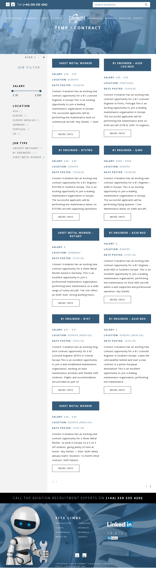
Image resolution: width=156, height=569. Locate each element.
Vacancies (57, 18)
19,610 (115, 534)
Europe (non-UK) (22, 120)
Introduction (14, 18)
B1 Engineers (21, 152)
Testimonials (95, 18)
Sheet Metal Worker (25, 157)
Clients (44, 18)
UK (13, 133)
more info (62, 130)
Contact (138, 18)
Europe (16, 115)
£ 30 (11, 95)
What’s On (125, 18)
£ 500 (34, 95)
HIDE (30, 57)
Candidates (31, 18)
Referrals (111, 18)
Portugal (17, 129)
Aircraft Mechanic (24, 148)
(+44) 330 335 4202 (35, 4)
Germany (17, 124)
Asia (14, 111)
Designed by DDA (76, 568)
